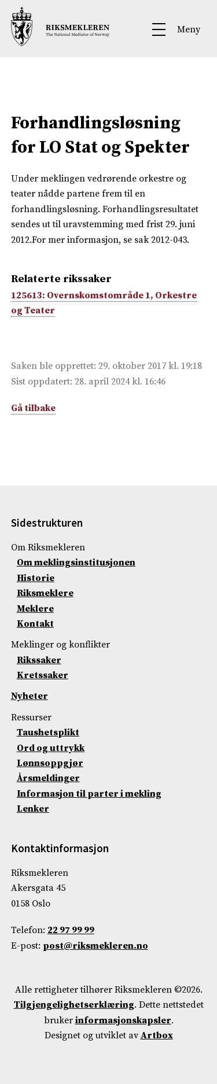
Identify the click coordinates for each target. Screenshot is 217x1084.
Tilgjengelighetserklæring (74, 1005)
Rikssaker (39, 660)
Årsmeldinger (48, 778)
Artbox (157, 1035)
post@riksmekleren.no (95, 946)
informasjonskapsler (123, 1020)
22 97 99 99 (70, 930)
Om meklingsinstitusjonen (76, 562)
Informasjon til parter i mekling (89, 794)
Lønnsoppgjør (50, 763)
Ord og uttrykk (50, 748)
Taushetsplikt (48, 732)
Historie (35, 578)
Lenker (33, 809)
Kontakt (35, 624)
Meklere (35, 609)
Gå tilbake (33, 408)
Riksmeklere (45, 593)
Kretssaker (42, 675)
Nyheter (29, 696)
